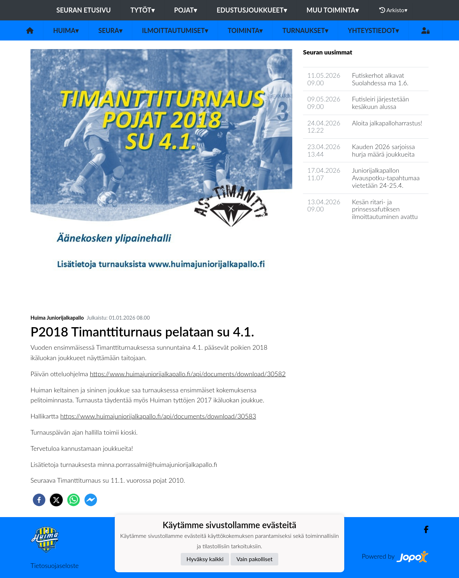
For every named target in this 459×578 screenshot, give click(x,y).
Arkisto (393, 10)
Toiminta (245, 30)
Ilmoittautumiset (175, 30)
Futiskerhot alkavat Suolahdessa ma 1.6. (380, 79)
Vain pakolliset (254, 558)
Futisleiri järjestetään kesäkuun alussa (380, 102)
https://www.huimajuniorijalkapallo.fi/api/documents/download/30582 (188, 374)
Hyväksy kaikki (204, 558)
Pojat (185, 10)
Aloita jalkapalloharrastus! (387, 123)
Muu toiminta (333, 10)
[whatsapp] (73, 499)
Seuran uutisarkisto (335, 237)
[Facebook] (423, 529)
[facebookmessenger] (90, 499)
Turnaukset (305, 30)
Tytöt (143, 10)
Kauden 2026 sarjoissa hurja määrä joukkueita (383, 150)
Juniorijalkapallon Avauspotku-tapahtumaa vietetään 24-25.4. (386, 177)
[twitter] (56, 499)
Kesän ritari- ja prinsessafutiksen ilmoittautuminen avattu (385, 209)
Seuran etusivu (83, 10)
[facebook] (39, 499)
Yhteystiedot (373, 30)
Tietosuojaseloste (54, 565)
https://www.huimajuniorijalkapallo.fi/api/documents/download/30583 (158, 416)
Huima (66, 30)
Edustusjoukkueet (252, 10)
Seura (110, 30)
